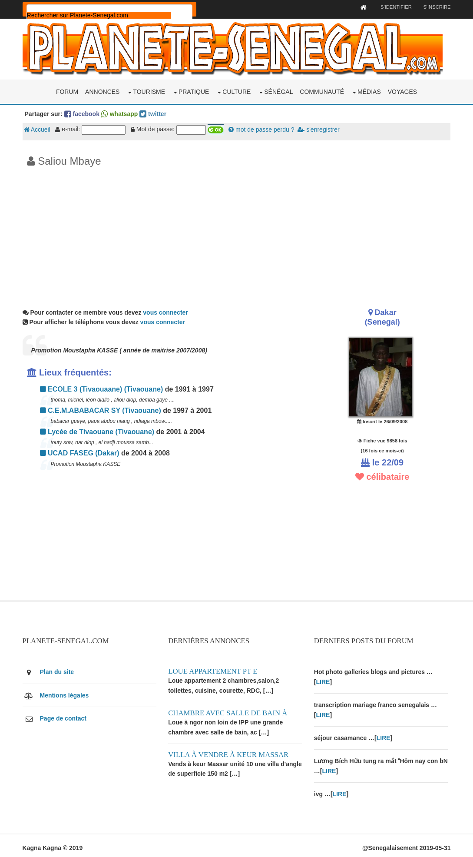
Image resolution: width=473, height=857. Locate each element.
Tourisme (149, 90)
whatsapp (121, 112)
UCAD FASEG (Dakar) (81, 451)
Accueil (39, 128)
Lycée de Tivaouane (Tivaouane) (99, 430)
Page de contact (65, 715)
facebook (83, 112)
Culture (236, 90)
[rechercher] (101, 15)
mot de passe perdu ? (263, 128)
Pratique (194, 90)
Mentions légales (66, 692)
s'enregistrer (320, 128)
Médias (369, 90)
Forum (67, 90)
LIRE (325, 679)
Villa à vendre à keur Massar (230, 752)
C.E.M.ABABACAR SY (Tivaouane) (102, 409)
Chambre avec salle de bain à (229, 710)
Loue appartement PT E (214, 668)
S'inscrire (435, 7)
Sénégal (278, 90)
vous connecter (167, 311)
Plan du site (59, 669)
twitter (154, 112)
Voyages (402, 90)
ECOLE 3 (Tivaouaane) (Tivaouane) (103, 388)
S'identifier (393, 7)
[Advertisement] (236, 235)
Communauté (322, 90)
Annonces (102, 90)
